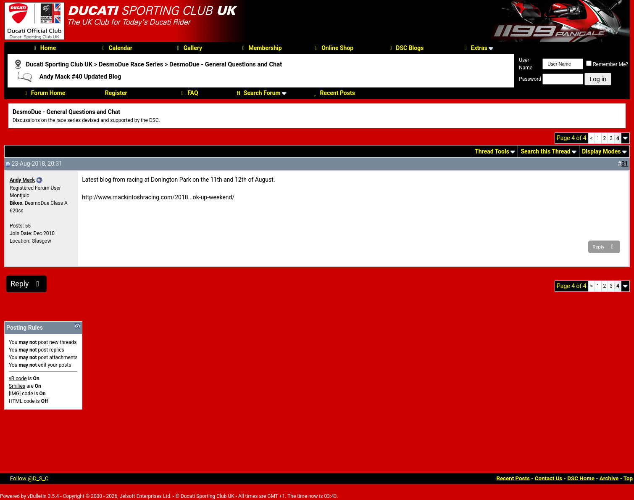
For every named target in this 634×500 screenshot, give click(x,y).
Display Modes (601, 151)
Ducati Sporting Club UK (59, 64)
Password (530, 79)
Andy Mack (22, 180)
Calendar (116, 48)
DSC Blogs (405, 48)
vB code (18, 378)
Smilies (17, 386)
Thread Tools (492, 151)
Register (116, 93)
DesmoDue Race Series (131, 64)
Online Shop (333, 48)
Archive (609, 478)
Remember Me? (607, 64)
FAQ (188, 93)
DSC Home (581, 478)
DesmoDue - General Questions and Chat (225, 64)
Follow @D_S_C (29, 478)
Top (628, 478)
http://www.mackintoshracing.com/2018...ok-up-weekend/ (158, 197)
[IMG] (15, 394)
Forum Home (43, 93)
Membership (260, 48)
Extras (474, 48)
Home (44, 48)
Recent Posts (333, 93)
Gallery (188, 48)
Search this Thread (545, 151)
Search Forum (258, 93)
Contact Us (549, 478)
